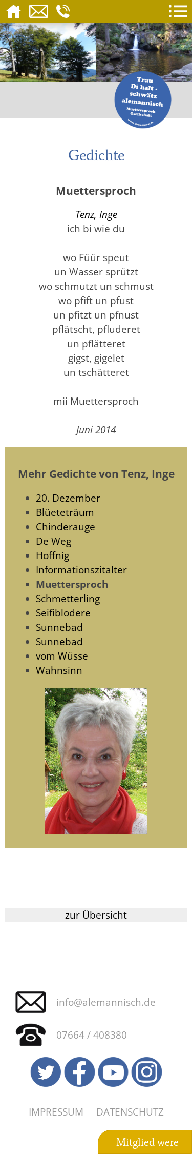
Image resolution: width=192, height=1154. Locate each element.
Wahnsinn (59, 670)
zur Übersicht (96, 914)
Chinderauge (65, 526)
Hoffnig (52, 555)
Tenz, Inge (96, 214)
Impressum (56, 1111)
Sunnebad (59, 627)
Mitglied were (147, 1142)
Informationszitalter (81, 569)
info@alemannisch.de (106, 1002)
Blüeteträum (65, 512)
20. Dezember (68, 497)
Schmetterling (68, 598)
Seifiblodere (63, 612)
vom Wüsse (62, 655)
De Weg (53, 540)
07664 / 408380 (91, 1034)
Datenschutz (130, 1111)
